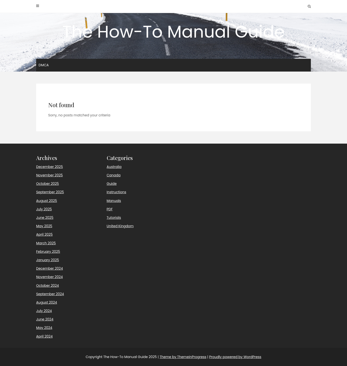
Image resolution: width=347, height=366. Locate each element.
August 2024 (46, 302)
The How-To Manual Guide (173, 32)
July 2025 (44, 209)
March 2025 (46, 243)
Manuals (114, 200)
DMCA (44, 65)
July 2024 (44, 310)
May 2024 (44, 327)
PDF (110, 209)
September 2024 (50, 294)
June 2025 (44, 217)
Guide (112, 183)
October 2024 (47, 285)
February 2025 (48, 251)
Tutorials (114, 217)
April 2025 (44, 234)
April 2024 (44, 336)
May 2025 (44, 226)
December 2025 (49, 166)
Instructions (116, 192)
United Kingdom (120, 226)
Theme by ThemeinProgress (183, 356)
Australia (114, 166)
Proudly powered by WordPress (235, 356)
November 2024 (49, 276)
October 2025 (47, 183)
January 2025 (47, 260)
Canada (114, 175)
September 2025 (50, 192)
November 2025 (49, 175)
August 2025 (46, 200)
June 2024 (44, 319)
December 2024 (49, 268)
